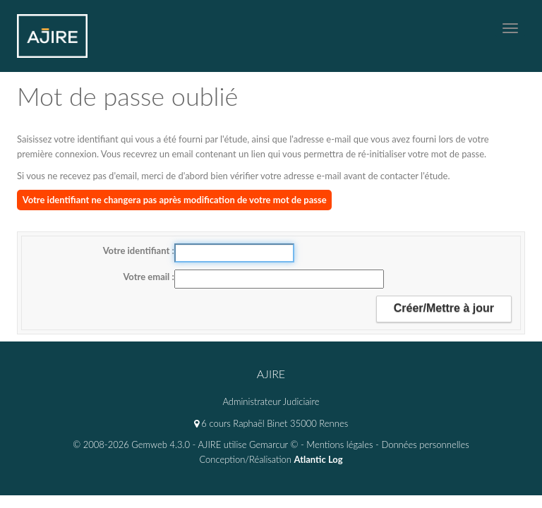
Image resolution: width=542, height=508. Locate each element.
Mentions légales (339, 444)
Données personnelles (425, 444)
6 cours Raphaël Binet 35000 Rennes (271, 423)
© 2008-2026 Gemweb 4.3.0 (131, 444)
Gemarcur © (273, 444)
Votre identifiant (137, 250)
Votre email (147, 276)
